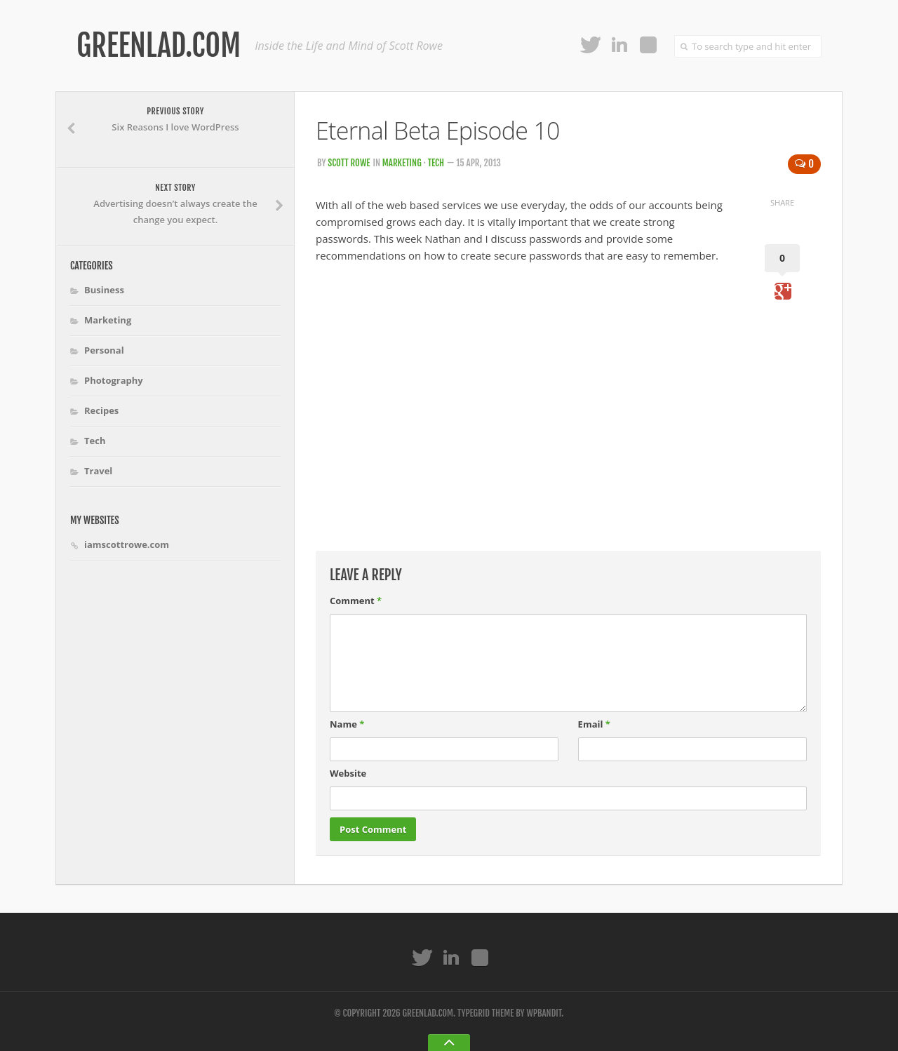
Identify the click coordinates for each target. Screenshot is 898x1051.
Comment (356, 600)
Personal (104, 350)
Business (104, 289)
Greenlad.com (158, 45)
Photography (113, 380)
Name (347, 724)
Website (348, 773)
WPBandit (543, 1013)
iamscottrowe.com (126, 544)
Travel (98, 470)
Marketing (402, 162)
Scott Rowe (349, 162)
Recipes (101, 410)
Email (594, 724)
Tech (436, 162)
